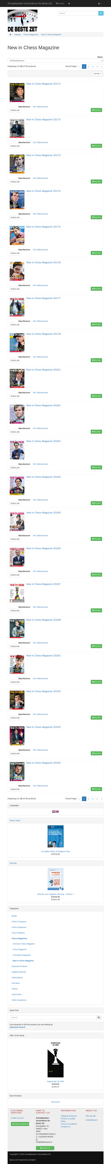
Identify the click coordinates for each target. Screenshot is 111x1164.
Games (15, 989)
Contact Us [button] (45, 1148)
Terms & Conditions (69, 1124)
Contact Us (65, 1127)
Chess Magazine (19, 949)
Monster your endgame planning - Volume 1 (55, 894)
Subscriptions (17, 977)
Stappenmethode (19, 972)
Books (14, 916)
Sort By (97, 74)
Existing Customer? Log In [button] (20, 1124)
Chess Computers (19, 922)
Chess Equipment (19, 927)
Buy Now (96, 110)
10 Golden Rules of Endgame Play (55, 851)
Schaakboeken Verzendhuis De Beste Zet (30, 3)
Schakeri (32, 1160)
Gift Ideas (16, 983)
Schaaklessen (91, 1120)
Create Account (17, 1118)
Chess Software (18, 933)
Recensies (55, 1102)
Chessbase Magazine (21, 955)
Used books (17, 994)
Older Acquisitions (19, 1000)
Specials (13, 863)
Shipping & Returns (69, 1116)
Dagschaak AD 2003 (55, 1081)
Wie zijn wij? (91, 1116)
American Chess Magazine (23, 944)
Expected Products (19, 966)
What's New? (15, 820)
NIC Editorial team (40, 107)
